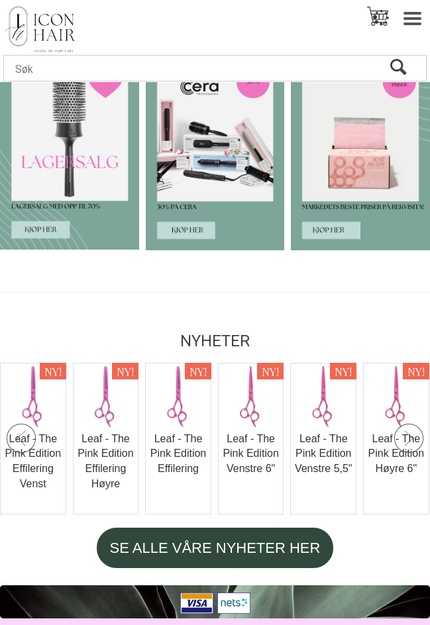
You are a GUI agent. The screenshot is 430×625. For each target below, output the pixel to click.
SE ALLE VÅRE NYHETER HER (215, 548)
